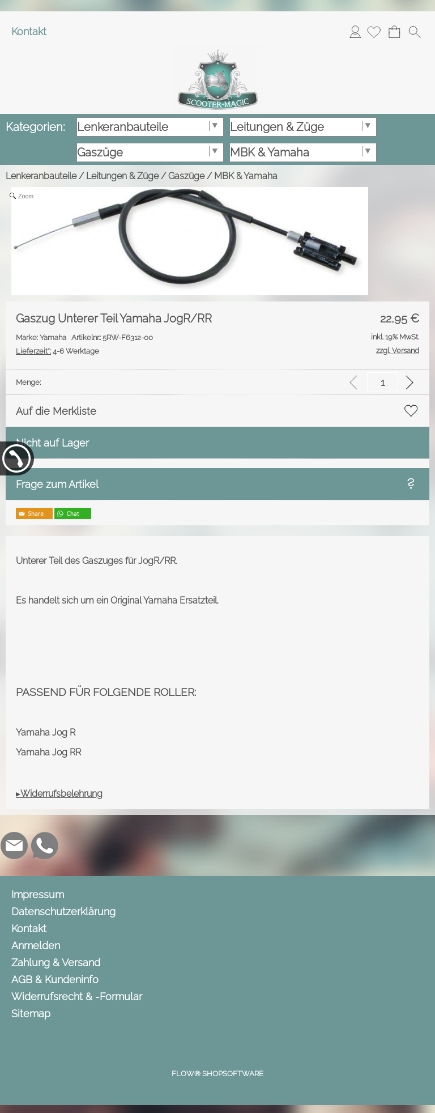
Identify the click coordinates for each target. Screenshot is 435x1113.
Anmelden (355, 31)
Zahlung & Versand (55, 962)
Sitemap (30, 1013)
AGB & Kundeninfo (55, 979)
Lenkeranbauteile (41, 176)
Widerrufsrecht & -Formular (76, 996)
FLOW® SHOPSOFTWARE (217, 1073)
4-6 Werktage (57, 351)
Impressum (37, 894)
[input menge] (382, 382)
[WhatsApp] (45, 845)
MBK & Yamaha (246, 176)
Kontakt (28, 31)
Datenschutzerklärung (63, 911)
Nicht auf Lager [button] (52, 443)
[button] (414, 31)
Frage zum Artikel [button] (57, 484)
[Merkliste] (373, 31)
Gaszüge (186, 176)
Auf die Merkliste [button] (56, 411)
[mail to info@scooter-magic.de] (14, 845)
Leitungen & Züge (122, 176)
